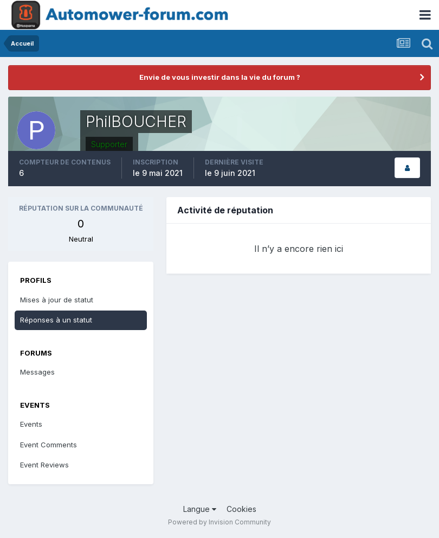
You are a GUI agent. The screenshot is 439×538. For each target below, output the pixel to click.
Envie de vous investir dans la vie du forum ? (219, 77)
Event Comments (48, 444)
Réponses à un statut (56, 319)
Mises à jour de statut (56, 299)
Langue (199, 509)
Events (31, 424)
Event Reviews (44, 464)
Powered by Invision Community (219, 522)
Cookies (241, 509)
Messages (37, 372)
